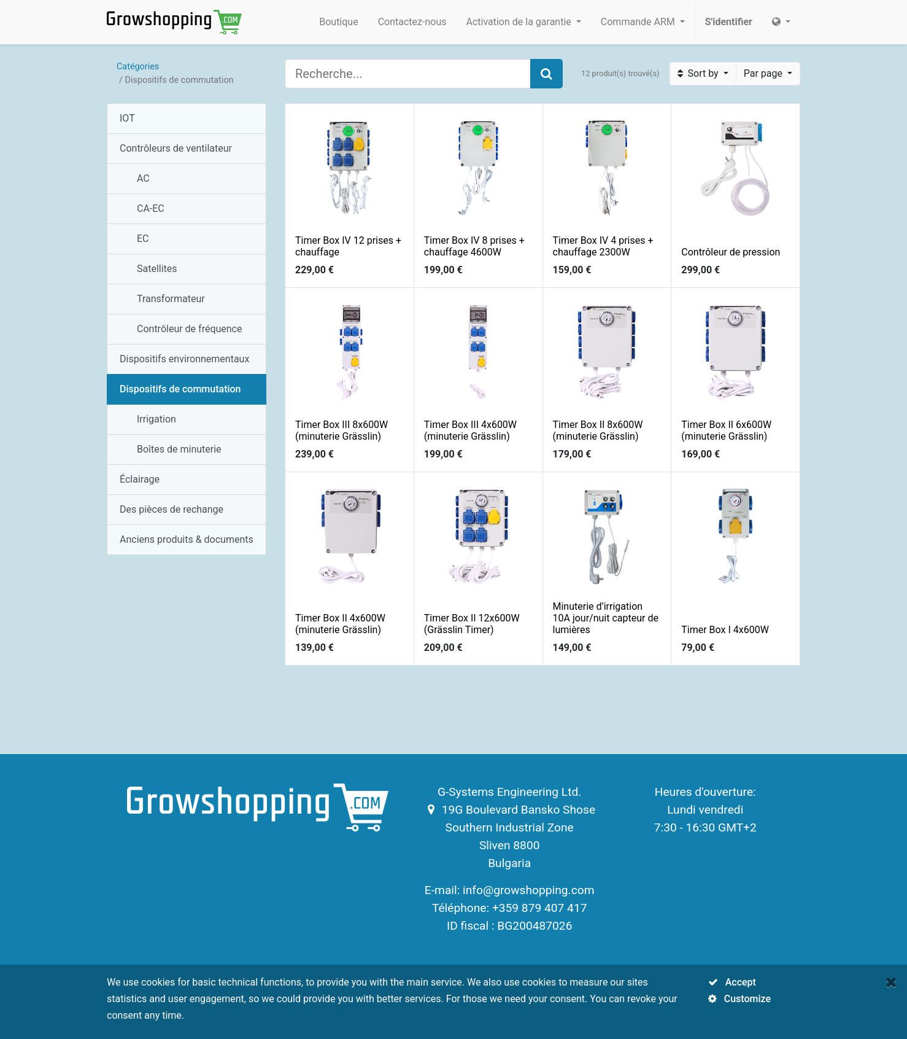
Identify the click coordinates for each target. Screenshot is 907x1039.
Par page (764, 73)
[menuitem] (338, 22)
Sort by (699, 73)
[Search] (546, 73)
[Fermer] (891, 982)
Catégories (138, 66)
